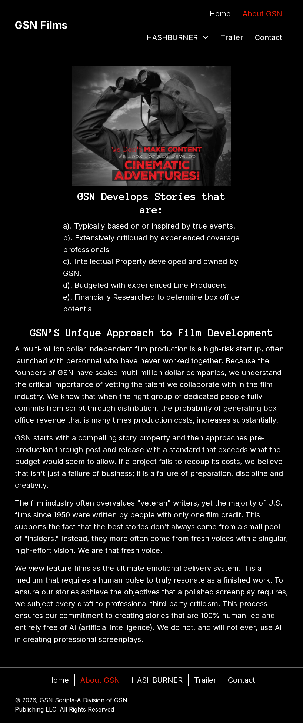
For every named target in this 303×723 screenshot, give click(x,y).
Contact (241, 680)
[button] (205, 37)
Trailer (205, 680)
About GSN (100, 680)
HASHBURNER (157, 680)
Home (58, 680)
